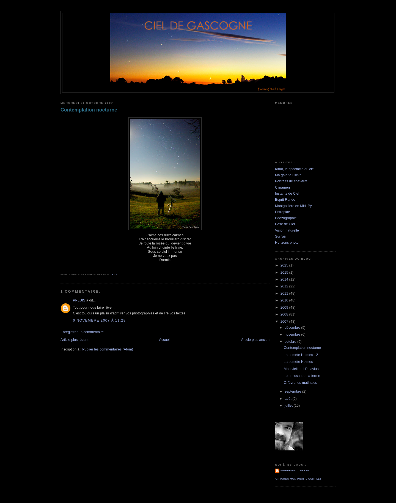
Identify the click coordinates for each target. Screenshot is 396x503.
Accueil (164, 340)
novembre (293, 334)
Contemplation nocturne (89, 110)
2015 (284, 272)
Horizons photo (287, 242)
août (288, 398)
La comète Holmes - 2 (301, 355)
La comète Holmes (298, 362)
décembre (293, 327)
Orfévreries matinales (300, 382)
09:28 (113, 274)
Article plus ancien (255, 340)
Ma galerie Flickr (288, 175)
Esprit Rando (285, 199)
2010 (284, 300)
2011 (284, 293)
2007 (284, 321)
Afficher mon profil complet (298, 478)
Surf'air (280, 236)
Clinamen (282, 187)
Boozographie (286, 218)
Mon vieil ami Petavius (301, 369)
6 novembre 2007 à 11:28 (99, 320)
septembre (293, 391)
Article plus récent (74, 340)
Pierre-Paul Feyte (294, 470)
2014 (284, 279)
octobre (291, 341)
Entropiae (282, 212)
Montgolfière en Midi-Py (293, 206)
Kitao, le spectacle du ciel (295, 169)
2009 (284, 307)
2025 (284, 265)
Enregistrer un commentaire (82, 332)
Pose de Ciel (285, 224)
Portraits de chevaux (291, 181)
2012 (284, 286)
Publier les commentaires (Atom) (107, 349)
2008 (284, 314)
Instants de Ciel (287, 193)
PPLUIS (79, 300)
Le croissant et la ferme (302, 376)
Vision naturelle (287, 230)
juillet (289, 405)
